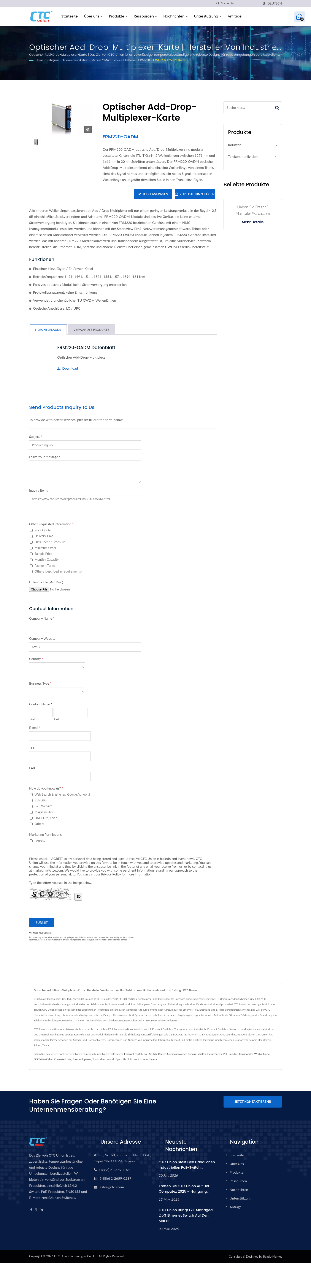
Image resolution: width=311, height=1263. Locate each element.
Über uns (93, 16)
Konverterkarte (62, 1059)
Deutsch (274, 3)
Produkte (118, 16)
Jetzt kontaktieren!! (253, 1101)
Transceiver (98, 1059)
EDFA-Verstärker (43, 1059)
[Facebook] (31, 1209)
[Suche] (217, 3)
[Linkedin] (41, 1209)
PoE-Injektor (230, 1054)
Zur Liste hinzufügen (194, 194)
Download (67, 368)
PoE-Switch (150, 1054)
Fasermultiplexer (82, 1059)
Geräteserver (214, 1054)
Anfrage (234, 16)
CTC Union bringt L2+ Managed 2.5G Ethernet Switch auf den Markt (186, 1215)
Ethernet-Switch (133, 1054)
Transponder (246, 1054)
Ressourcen (145, 16)
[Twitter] (36, 1209)
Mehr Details (252, 222)
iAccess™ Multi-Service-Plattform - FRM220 (120, 60)
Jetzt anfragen (153, 194)
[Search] (240, 3)
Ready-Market (272, 1256)
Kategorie (53, 60)
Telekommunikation (75, 60)
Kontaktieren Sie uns (145, 1059)
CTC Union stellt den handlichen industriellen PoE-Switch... (187, 1165)
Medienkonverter (177, 1054)
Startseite (69, 16)
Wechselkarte (262, 1054)
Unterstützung (207, 16)
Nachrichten (175, 16)
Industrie (234, 145)
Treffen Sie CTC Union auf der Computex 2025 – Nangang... (184, 1188)
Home (39, 60)
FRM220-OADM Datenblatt (87, 347)
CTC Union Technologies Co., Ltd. (76, 1256)
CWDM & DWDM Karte (169, 60)
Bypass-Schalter (197, 1054)
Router (162, 1054)
